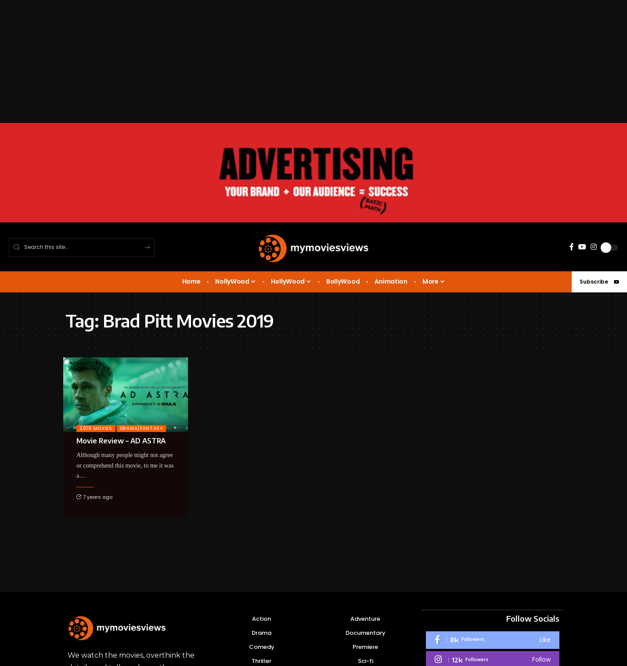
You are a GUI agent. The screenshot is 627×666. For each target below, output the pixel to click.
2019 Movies (95, 428)
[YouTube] (582, 247)
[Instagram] (593, 247)
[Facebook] (571, 247)
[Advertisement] (263, 61)
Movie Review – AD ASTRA (121, 440)
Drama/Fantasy (141, 428)
